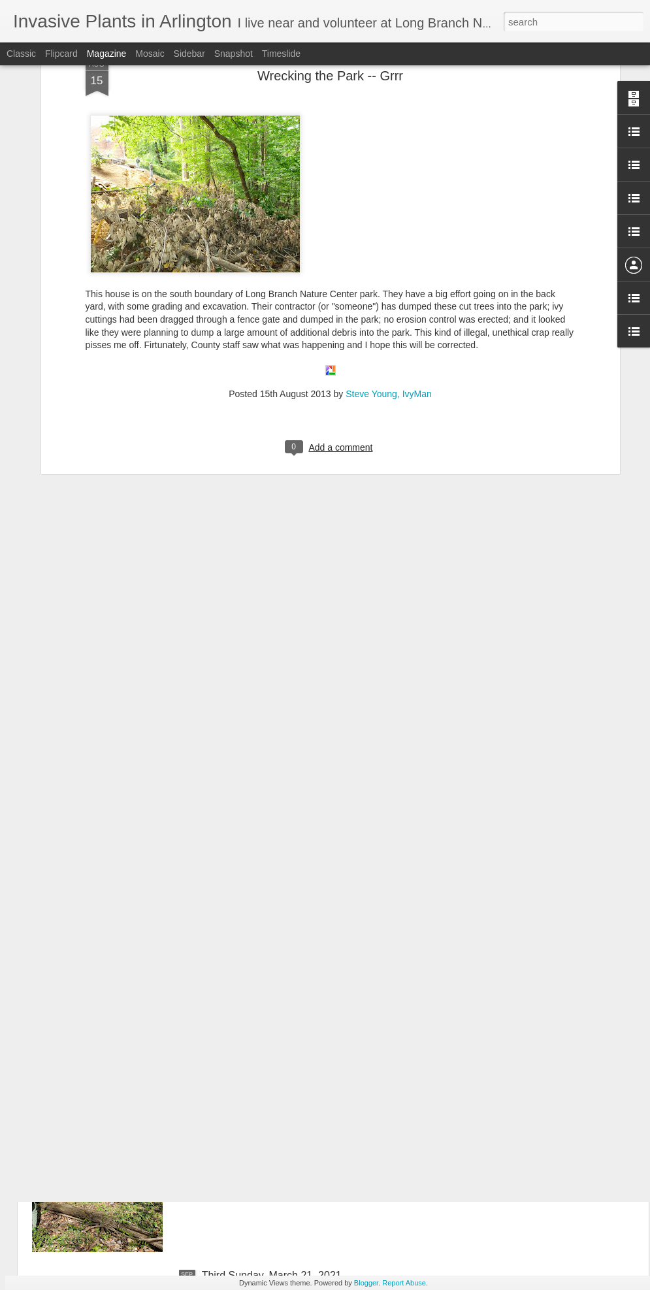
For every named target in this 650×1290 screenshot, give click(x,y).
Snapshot (233, 53)
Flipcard (61, 53)
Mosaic (149, 53)
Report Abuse (404, 1283)
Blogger (366, 1283)
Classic (21, 53)
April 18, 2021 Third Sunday (266, 1127)
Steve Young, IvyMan (389, 239)
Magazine (107, 53)
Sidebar (189, 53)
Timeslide (281, 53)
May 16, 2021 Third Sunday (266, 978)
